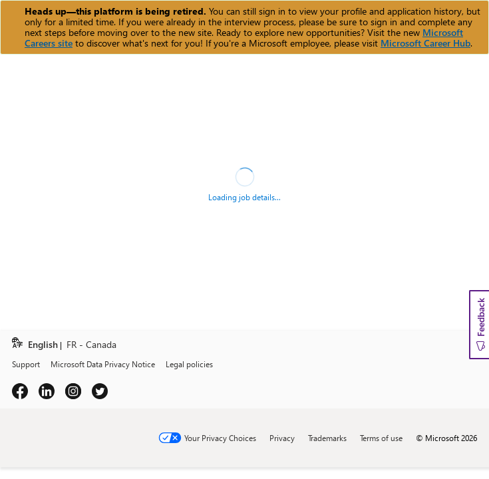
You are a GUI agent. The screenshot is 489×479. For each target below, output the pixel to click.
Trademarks (327, 437)
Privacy (282, 437)
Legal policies (189, 364)
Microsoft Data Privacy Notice (103, 364)
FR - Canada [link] (91, 345)
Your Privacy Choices (220, 437)
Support (26, 364)
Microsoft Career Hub (425, 43)
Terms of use (381, 437)
